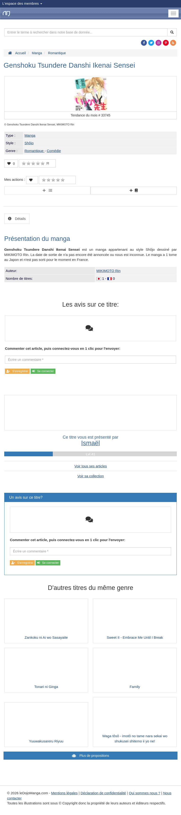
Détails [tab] (20, 219)
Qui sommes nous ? (144, 793)
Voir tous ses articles (90, 466)
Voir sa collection (90, 476)
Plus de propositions (93, 755)
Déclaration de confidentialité (103, 793)
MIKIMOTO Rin (108, 271)
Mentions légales (64, 793)
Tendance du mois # (90, 115)
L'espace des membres (22, 3)
